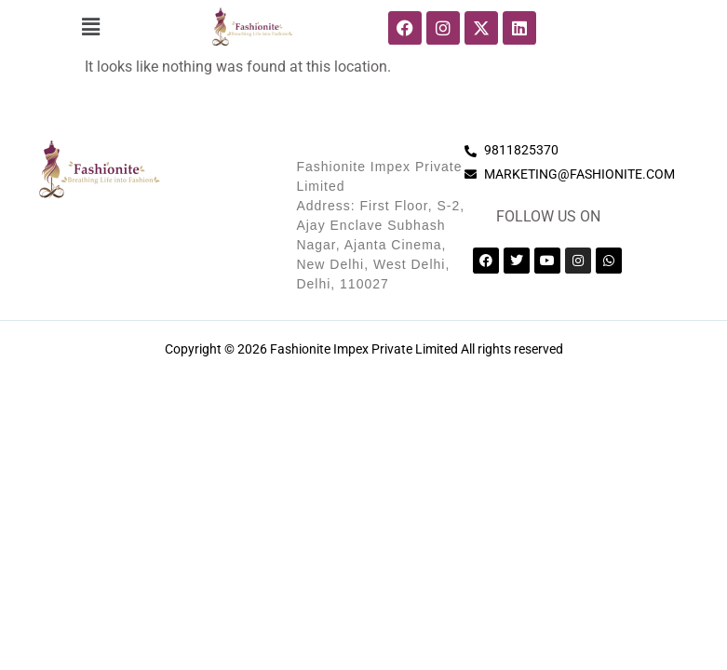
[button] (90, 27)
